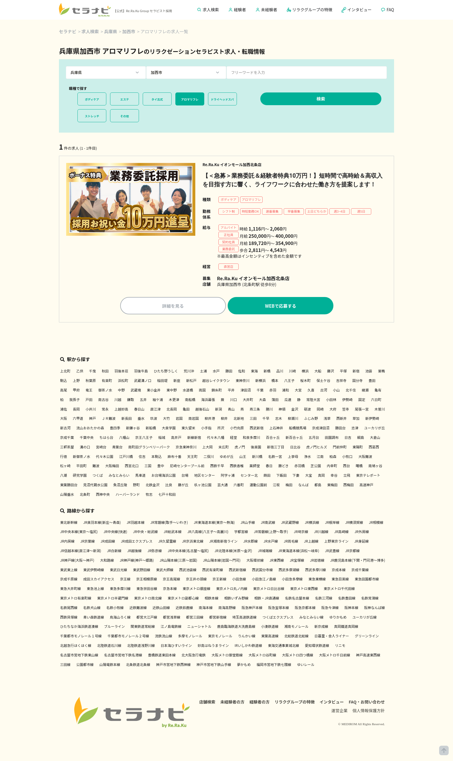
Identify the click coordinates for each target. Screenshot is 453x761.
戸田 (89, 399)
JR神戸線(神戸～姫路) (137, 560)
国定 (361, 399)
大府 (332, 409)
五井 (143, 399)
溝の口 (85, 446)
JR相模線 (376, 522)
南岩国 (193, 418)
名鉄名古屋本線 (297, 597)
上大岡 (207, 446)
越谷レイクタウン (216, 380)
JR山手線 (248, 522)
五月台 (314, 437)
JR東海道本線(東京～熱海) (214, 522)
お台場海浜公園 (163, 475)
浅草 (327, 418)
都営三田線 (194, 617)
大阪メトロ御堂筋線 (227, 654)
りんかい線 (246, 635)
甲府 (76, 389)
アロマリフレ (189, 99)
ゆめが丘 (226, 456)
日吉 (347, 437)
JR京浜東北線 (192, 541)
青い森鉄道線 (93, 617)
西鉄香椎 (237, 465)
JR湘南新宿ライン (223, 541)
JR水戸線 (270, 541)
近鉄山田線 (161, 607)
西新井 (341, 418)
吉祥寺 (341, 380)
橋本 (274, 380)
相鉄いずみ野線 (236, 597)
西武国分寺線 (262, 569)
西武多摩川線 (315, 569)
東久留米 (188, 427)
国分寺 (357, 380)
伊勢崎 (347, 399)
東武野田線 (141, 569)
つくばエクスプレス (278, 617)
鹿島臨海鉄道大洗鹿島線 (236, 626)
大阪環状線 (255, 560)
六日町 (376, 399)
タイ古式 (157, 99)
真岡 (321, 475)
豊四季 (115, 427)
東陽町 (357, 446)
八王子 (289, 380)
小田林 (331, 399)
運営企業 (339, 710)
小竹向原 (237, 427)
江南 (320, 456)
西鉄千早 (217, 465)
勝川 (269, 409)
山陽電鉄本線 (109, 664)
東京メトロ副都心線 (183, 597)
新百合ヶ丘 (294, 437)
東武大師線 (164, 569)
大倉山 (375, 437)
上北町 (65, 370)
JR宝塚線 (297, 560)
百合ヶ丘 (273, 437)
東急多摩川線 (120, 588)
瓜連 (287, 399)
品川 (279, 370)
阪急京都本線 (305, 607)
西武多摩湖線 (289, 569)
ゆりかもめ (338, 617)
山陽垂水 (67, 494)
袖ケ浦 (158, 399)
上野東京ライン (336, 541)
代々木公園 (104, 456)
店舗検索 (207, 702)
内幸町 (332, 465)
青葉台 (117, 446)
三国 (147, 465)
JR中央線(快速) (115, 531)
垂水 (141, 418)
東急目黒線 (340, 578)
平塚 (343, 370)
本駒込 (156, 456)
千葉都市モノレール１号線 (81, 635)
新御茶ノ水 (81, 456)
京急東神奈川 (186, 446)
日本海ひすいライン (176, 645)
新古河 (65, 427)
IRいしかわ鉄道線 (248, 645)
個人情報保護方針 (368, 710)
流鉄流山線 (163, 635)
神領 (282, 409)
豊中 (160, 465)
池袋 (368, 370)
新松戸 (191, 380)
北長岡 (171, 409)
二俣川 (208, 456)
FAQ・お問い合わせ (367, 702)
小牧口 (347, 456)
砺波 (307, 409)
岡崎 (320, 409)
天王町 (192, 456)
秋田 (105, 370)
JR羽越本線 (135, 522)
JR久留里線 (167, 541)
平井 (231, 389)
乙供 (79, 370)
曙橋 (359, 465)
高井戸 (176, 437)
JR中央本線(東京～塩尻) (79, 531)
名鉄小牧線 (115, 607)
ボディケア (92, 99)
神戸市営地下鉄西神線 (173, 664)
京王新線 (219, 578)
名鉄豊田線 (346, 597)
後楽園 (256, 446)
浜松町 (123, 380)
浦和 (285, 389)
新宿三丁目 (275, 446)
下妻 (295, 475)
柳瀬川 (293, 418)
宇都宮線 (241, 531)
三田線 (65, 664)
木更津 (174, 399)
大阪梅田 (112, 465)
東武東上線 (68, 569)
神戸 (92, 418)
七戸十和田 (167, 494)
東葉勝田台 (68, 484)
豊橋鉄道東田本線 (162, 654)
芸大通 (222, 484)
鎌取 (130, 399)
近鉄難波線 (138, 607)
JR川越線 (321, 531)
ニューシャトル (199, 626)
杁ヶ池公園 (202, 484)
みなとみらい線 (311, 617)
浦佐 (63, 409)
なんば (303, 484)
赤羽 (272, 389)
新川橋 (257, 456)
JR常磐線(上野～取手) (271, 531)
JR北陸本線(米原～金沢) (233, 550)
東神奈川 (242, 380)
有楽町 (107, 380)
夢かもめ (244, 664)
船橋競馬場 (297, 427)
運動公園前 (258, 484)
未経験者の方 (232, 702)
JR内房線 (67, 541)
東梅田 (332, 484)
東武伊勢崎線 (93, 569)
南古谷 (103, 399)
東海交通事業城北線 (283, 645)
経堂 (233, 437)
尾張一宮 (362, 409)
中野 (121, 389)
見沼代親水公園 (95, 484)
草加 (355, 418)
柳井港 (210, 418)
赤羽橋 (299, 465)
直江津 (155, 409)
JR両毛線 (291, 541)
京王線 (125, 578)
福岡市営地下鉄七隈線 (274, 664)
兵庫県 (110, 31)
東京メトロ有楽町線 (75, 597)
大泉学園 (169, 427)
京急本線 (170, 588)
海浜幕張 (208, 399)
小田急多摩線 (292, 578)
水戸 (216, 370)
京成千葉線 (360, 569)
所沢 (220, 427)
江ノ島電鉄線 (171, 626)
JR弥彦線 (154, 550)
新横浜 (260, 380)
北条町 (85, 494)
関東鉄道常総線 (143, 626)
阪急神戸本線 (252, 607)
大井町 (248, 399)
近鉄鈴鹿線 (184, 607)
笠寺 (345, 409)
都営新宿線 (217, 617)
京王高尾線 (171, 578)
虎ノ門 (240, 446)
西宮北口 (132, 465)
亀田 (186, 409)
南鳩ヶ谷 (375, 465)
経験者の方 (259, 702)
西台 (346, 465)
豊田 (372, 380)
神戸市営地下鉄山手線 (213, 664)
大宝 (308, 475)
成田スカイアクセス (98, 578)
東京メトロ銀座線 (196, 588)
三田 (253, 418)
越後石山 (202, 409)
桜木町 (305, 380)
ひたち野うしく (166, 370)
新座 (176, 380)
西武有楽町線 (212, 569)
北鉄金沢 (152, 484)
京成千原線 (68, 578)
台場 (184, 475)
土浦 (203, 370)
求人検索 (90, 31)
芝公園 (316, 465)
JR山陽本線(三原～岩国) (178, 560)
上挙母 (293, 456)
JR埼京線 (301, 531)
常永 (105, 409)
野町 (136, 484)
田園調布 (332, 437)
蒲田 (275, 399)
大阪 (63, 418)
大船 (317, 370)
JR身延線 (361, 541)
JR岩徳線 (317, 560)
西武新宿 (256, 427)
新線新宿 (194, 437)
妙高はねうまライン (213, 645)
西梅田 (348, 484)
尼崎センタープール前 (187, 465)
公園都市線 (85, 664)
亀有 (377, 389)
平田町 (81, 465)
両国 (202, 389)
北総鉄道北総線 (296, 635)
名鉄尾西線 (68, 607)
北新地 (238, 418)
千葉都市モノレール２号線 (128, 635)
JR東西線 (277, 560)
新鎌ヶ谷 (133, 427)
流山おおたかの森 (90, 427)
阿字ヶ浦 (228, 475)
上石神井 (276, 427)
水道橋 (188, 389)
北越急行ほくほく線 (75, 645)
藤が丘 (183, 484)
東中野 (171, 389)
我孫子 (74, 399)
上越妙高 (121, 409)
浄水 (307, 456)
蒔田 (266, 475)
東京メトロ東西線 (304, 588)
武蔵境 (136, 389)
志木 (278, 418)
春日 (269, 465)
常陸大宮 (313, 399)
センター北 (249, 475)
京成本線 (339, 569)
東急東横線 (317, 578)
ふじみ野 (311, 418)
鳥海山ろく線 (120, 617)
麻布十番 (174, 456)
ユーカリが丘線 (364, 617)
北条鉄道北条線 (138, 664)
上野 (76, 380)
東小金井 (154, 389)
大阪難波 (365, 456)
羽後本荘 (121, 370)
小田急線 (239, 578)
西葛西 (374, 446)
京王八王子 (144, 437)
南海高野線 (227, 607)
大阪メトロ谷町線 (262, 654)
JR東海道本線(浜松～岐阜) (298, 550)
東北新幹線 (68, 522)
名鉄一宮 (275, 456)
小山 (336, 389)
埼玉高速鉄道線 (244, 617)
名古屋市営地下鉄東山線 (79, 654)
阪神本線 (351, 607)
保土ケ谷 (324, 380)
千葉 (260, 389)
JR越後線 (134, 550)
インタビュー (332, 702)
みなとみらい (119, 475)
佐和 (241, 370)
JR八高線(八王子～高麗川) (207, 531)
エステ (124, 99)
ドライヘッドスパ (222, 99)
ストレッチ (92, 116)
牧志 (149, 494)
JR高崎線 (341, 531)
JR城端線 (265, 550)
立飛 (346, 475)
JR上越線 (311, 541)
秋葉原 (91, 380)
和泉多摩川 (251, 437)
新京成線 (321, 626)
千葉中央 (87, 437)
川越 (117, 399)
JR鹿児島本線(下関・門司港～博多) (357, 560)
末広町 (223, 446)
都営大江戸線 (146, 617)
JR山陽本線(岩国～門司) (221, 560)
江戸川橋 (126, 456)
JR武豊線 (332, 550)
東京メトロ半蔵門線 (112, 597)
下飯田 (281, 475)
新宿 (355, 370)
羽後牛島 (141, 370)
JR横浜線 (312, 522)
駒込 (63, 380)
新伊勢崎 (372, 418)
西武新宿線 (237, 569)
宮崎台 (101, 446)
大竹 (166, 418)
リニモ (340, 645)
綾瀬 (365, 389)
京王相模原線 (146, 578)
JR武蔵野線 (290, 522)
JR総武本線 (172, 531)
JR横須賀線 (354, 522)
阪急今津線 (330, 607)
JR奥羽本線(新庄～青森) (102, 522)
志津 (354, 427)
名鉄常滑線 (369, 597)
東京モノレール (220, 635)
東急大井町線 (70, 588)
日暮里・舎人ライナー (331, 635)
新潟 (218, 409)
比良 (168, 484)
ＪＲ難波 (109, 418)
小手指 (206, 427)
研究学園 (80, 475)
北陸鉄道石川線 (109, 645)
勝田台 (340, 427)
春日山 (139, 409)
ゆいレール (305, 664)
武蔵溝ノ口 (142, 380)
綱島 (360, 437)
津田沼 (245, 389)
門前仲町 (340, 446)
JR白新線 (114, 550)
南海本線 (206, 607)
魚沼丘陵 (120, 484)
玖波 (153, 418)
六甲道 (78, 418)
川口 (233, 399)
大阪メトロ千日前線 (334, 654)
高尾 (63, 389)
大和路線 (107, 560)
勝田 (228, 370)
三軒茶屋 (67, 446)
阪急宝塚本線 (278, 607)
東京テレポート (368, 475)
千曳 (92, 370)
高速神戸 (366, 484)
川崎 (292, 370)
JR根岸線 (332, 522)
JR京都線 (352, 550)
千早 (265, 418)
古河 (323, 389)
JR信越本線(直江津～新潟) (80, 550)
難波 (95, 465)
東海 (254, 370)
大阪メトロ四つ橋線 (297, 654)
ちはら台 (106, 437)
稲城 (161, 437)
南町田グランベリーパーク (149, 446)
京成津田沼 (320, 427)
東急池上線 (95, 588)
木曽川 (379, 409)
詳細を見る (173, 306)
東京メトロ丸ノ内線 (231, 588)
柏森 (332, 456)
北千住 (351, 389)
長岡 (76, 409)
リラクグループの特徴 (294, 702)
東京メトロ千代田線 (339, 588)
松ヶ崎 (65, 465)
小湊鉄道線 (270, 626)
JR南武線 (268, 522)
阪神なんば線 (374, 607)
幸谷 (334, 475)
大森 (262, 399)
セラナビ (67, 31)
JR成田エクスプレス (137, 541)
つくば (97, 475)
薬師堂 (254, 465)
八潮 (63, 475)
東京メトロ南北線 (148, 597)
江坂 (276, 484)
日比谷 (295, 446)
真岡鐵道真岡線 (346, 626)
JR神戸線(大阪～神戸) (77, 560)
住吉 (142, 456)
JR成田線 (108, 541)
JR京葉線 (87, 541)
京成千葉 (67, 437)
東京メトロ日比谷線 (268, 588)
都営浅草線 (171, 617)
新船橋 (151, 427)
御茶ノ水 (105, 389)
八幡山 (124, 437)
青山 (231, 409)
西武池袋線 (187, 569)
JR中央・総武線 (145, 531)
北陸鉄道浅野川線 (141, 645)
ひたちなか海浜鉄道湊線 (79, 626)
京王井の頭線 (196, 578)
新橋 (266, 370)
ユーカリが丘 (374, 427)
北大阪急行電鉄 (193, 654)
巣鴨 (381, 370)
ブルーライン (114, 626)
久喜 (310, 389)
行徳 (63, 456)
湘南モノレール (296, 626)
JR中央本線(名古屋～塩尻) (188, 550)
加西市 (128, 31)
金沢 (294, 409)
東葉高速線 (270, 635)
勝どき (283, 465)
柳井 (224, 418)
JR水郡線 (250, 541)
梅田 (288, 484)
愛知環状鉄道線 (317, 645)
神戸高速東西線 (368, 654)
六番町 (238, 484)
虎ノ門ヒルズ (316, 446)
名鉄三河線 (323, 597)
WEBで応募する (280, 306)
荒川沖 (189, 370)
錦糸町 (216, 389)
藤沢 (330, 370)
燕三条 (255, 409)
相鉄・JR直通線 (266, 597)
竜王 (89, 389)
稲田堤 (162, 380)
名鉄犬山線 (92, 607)
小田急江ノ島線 (264, 578)
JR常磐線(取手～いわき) (169, 522)
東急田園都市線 (367, 578)
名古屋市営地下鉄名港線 (123, 654)
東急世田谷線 (146, 588)
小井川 (91, 409)
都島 (317, 484)
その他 (124, 116)
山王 (242, 456)
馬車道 (140, 475)
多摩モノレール (190, 635)
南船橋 (190, 399)
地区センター (204, 475)
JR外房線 (361, 531)
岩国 (179, 418)
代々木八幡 (215, 437)
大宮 (298, 389)
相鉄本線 (211, 597)
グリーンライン (367, 635)
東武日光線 (118, 569)
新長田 (126, 418)
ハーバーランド (128, 494)
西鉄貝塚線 (68, 617)
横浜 (305, 370)
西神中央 (103, 494)
